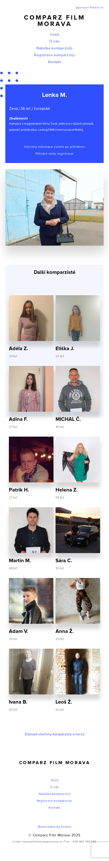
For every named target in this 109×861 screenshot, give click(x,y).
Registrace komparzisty (54, 55)
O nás (54, 41)
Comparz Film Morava (54, 20)
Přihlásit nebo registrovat (54, 153)
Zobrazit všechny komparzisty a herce (55, 734)
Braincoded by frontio (54, 826)
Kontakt (54, 62)
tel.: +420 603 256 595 (81, 841)
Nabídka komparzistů (54, 48)
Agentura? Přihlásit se (90, 7)
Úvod (54, 34)
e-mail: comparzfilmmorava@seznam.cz (37, 841)
